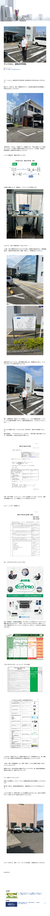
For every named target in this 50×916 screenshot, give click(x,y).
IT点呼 (6, 69)
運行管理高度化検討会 (16, 69)
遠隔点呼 (9, 69)
